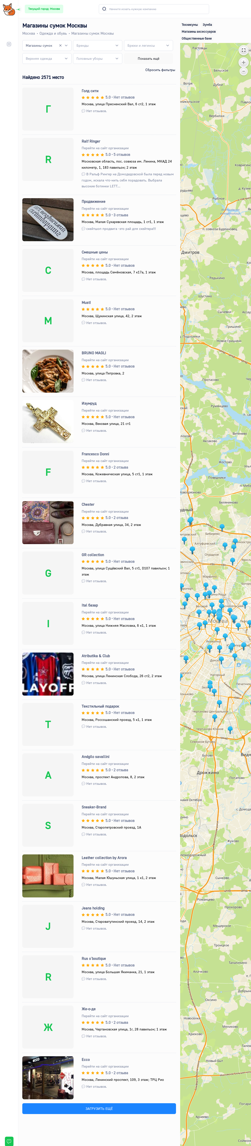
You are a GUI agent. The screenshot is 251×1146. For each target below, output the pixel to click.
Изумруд (89, 403)
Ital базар (90, 605)
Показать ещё (148, 58)
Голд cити (90, 91)
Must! (86, 302)
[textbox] (82, 45)
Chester (88, 504)
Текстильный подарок (100, 706)
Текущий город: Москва (44, 9)
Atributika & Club (96, 656)
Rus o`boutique (94, 958)
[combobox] (47, 45)
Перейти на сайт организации (105, 148)
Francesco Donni (95, 454)
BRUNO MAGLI (94, 353)
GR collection (93, 554)
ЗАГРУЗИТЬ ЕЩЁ (99, 1108)
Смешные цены (95, 252)
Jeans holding (93, 908)
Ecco (86, 1059)
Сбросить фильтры (160, 70)
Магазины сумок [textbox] (39, 45)
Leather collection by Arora (104, 857)
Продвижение (93, 201)
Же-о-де (89, 1009)
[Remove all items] (60, 45)
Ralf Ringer (91, 141)
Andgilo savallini (95, 756)
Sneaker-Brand (94, 807)
